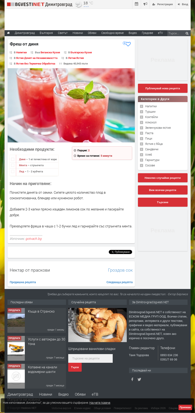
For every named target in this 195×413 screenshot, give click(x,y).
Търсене (162, 202)
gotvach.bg (33, 238)
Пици (148, 138)
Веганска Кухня (50, 52)
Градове (147, 33)
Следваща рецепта (119, 282)
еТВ (95, 394)
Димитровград (20, 394)
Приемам (185, 407)
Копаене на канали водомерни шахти (42, 369)
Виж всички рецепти (162, 190)
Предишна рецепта (23, 282)
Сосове (150, 165)
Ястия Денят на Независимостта (36, 58)
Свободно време (112, 33)
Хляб (148, 154)
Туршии (150, 111)
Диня (22, 159)
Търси (75, 367)
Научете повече (99, 403)
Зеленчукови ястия (158, 128)
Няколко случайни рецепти (163, 177)
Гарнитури (152, 160)
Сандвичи (151, 149)
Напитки (21, 52)
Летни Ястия (76, 58)
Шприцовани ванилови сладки (91, 348)
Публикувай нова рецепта (162, 88)
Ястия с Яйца (154, 144)
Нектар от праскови (30, 270)
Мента (23, 165)
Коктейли (151, 117)
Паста (149, 133)
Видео (63, 394)
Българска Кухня (81, 52)
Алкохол (151, 122)
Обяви (80, 394)
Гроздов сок (120, 270)
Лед (22, 171)
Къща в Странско (41, 311)
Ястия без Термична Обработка (35, 63)
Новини (78, 33)
